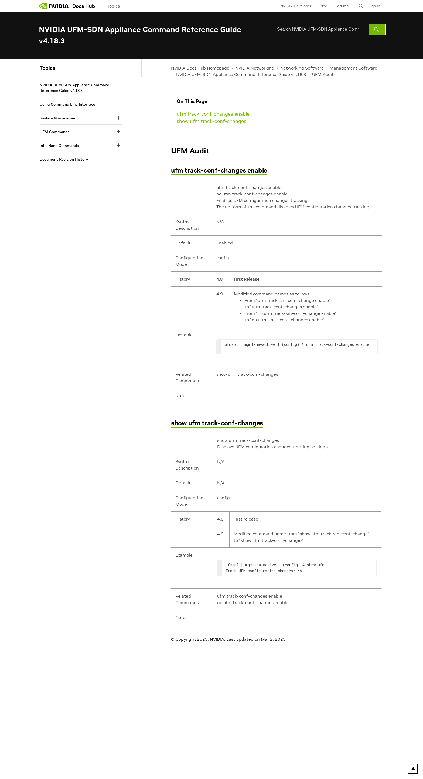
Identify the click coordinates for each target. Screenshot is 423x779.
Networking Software (302, 68)
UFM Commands (54, 131)
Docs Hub (83, 6)
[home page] (54, 6)
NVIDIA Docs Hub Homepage (200, 68)
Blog (323, 6)
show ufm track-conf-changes (211, 121)
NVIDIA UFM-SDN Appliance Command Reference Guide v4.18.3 (241, 74)
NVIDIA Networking (254, 68)
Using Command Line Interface (67, 104)
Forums (342, 6)
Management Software (353, 68)
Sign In (374, 6)
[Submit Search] (377, 29)
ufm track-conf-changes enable (213, 114)
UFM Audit (323, 74)
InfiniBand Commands (59, 145)
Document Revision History (64, 159)
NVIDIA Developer (296, 6)
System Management (59, 118)
